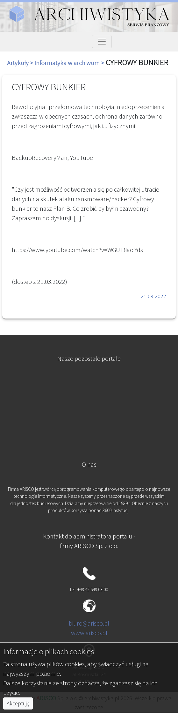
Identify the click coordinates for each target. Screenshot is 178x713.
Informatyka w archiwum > (69, 63)
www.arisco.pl (89, 633)
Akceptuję (18, 703)
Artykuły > (20, 63)
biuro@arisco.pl (89, 623)
